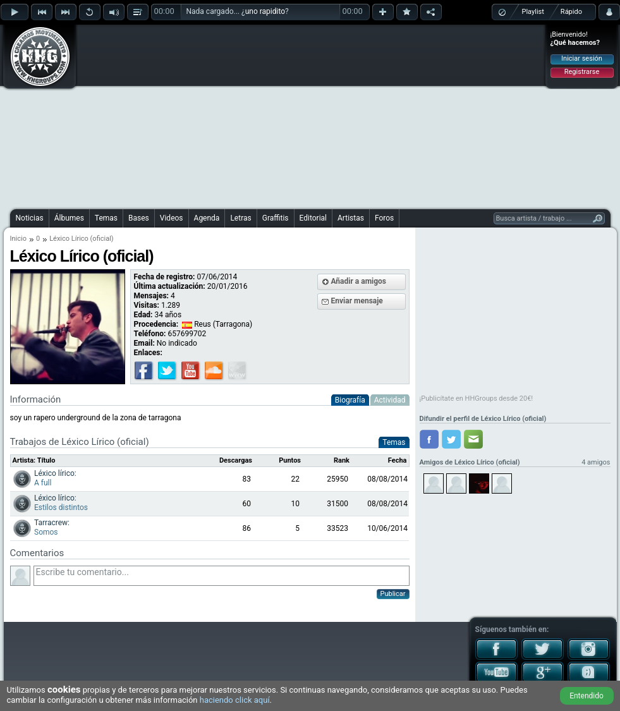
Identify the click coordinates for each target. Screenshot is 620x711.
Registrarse (581, 72)
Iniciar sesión (581, 58)
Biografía (350, 400)
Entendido (586, 695)
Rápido (571, 12)
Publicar (393, 594)
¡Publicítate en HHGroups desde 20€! (476, 398)
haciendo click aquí (235, 700)
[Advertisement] (283, 115)
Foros (384, 218)
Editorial (313, 218)
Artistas (350, 218)
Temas (106, 218)
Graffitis (275, 218)
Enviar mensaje (357, 300)
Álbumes (69, 218)
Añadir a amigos (359, 281)
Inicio (18, 238)
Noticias (30, 218)
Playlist (533, 12)
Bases (138, 218)
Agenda (207, 218)
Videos (171, 218)
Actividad (390, 400)
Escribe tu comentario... (221, 576)
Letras (240, 218)
